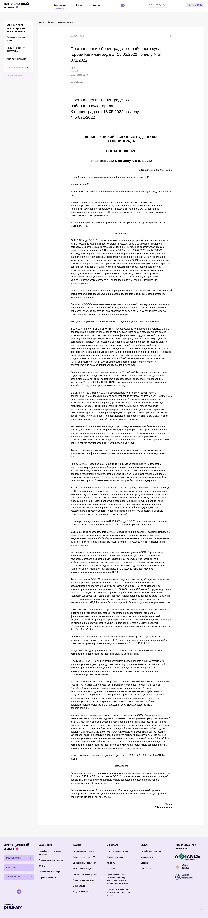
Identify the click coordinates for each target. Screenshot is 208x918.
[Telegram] (123, 5)
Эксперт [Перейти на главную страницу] (16, 5)
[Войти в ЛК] (195, 5)
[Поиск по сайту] (157, 5)
